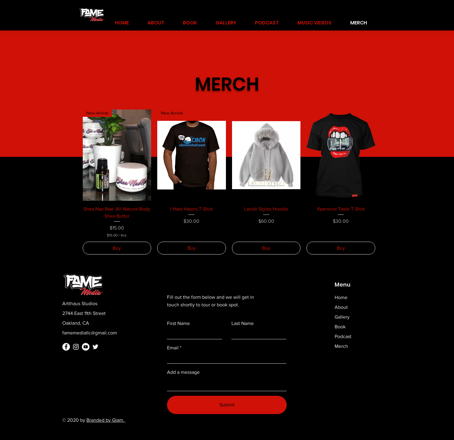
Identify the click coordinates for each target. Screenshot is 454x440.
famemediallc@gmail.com (89, 332)
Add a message (183, 372)
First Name (178, 323)
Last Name (242, 323)
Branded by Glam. (105, 420)
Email (173, 347)
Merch (341, 346)
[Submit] (227, 405)
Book (340, 326)
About (341, 307)
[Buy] (117, 248)
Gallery (342, 316)
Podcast (343, 336)
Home (341, 297)
